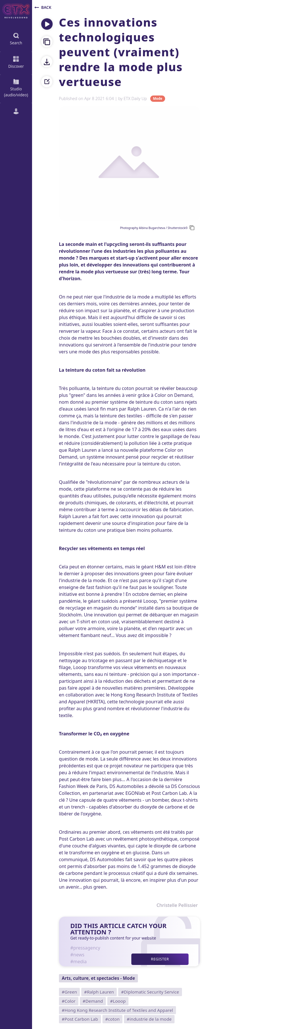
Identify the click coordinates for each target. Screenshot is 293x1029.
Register (160, 959)
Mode (157, 99)
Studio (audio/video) (16, 87)
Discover (16, 61)
